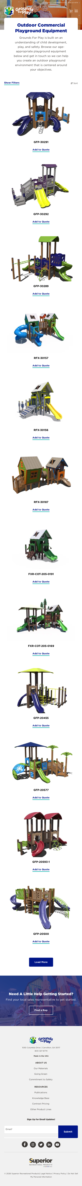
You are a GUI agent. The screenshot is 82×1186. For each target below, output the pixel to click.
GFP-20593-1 (41, 861)
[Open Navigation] (76, 11)
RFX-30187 (41, 502)
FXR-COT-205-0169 (41, 645)
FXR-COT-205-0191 (41, 574)
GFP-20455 (41, 717)
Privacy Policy (60, 1173)
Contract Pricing (40, 1103)
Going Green (40, 1074)
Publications (40, 1092)
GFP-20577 (41, 790)
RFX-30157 (41, 358)
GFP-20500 (41, 933)
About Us (41, 1063)
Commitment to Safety (40, 1079)
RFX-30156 (41, 430)
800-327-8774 (73, 2)
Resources (41, 1087)
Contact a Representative (56, 2)
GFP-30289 (41, 286)
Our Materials (41, 1068)
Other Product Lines (40, 1109)
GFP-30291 (41, 142)
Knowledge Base (40, 1098)
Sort (74, 83)
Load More (41, 962)
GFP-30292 (41, 214)
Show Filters (11, 83)
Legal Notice (46, 1173)
